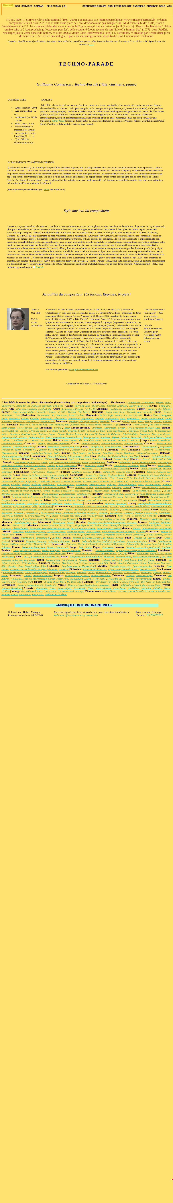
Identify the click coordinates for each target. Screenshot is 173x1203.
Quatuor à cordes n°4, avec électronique (72, 490)
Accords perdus (153, 484)
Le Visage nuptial (57, 430)
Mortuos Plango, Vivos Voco (156, 487)
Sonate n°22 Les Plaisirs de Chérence (136, 478)
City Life (122, 553)
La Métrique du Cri (161, 497)
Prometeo (139, 534)
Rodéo (57, 453)
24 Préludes (109, 537)
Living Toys (165, 405)
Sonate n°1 (91, 475)
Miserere (55, 478)
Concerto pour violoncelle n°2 (16, 581)
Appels (69, 509)
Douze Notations (10, 430)
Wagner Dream (102, 490)
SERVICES (26, 6)
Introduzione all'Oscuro (95, 569)
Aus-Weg (116, 487)
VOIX (169, 6)
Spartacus (121, 503)
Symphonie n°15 (61, 449)
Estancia (151, 471)
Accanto (114, 506)
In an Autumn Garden (80, 578)
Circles (25, 418)
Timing (42, 443)
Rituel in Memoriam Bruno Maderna (63, 437)
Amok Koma (130, 559)
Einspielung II (43, 537)
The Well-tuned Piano (32, 591)
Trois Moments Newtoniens (146, 556)
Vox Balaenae (95, 453)
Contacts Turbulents (11, 588)
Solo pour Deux (97, 484)
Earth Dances (8, 427)
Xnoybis (12, 566)
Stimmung (146, 572)
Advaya (47, 490)
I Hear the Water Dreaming (138, 578)
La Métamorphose (130, 509)
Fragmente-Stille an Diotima (118, 534)
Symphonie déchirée (82, 471)
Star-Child (108, 453)
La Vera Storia (156, 418)
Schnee (160, 402)
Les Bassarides (68, 493)
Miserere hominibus (71, 497)
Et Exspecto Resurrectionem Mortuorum (49, 528)
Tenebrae (17, 497)
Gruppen (71, 572)
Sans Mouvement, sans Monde (157, 528)
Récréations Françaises (33, 547)
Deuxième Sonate (76, 430)
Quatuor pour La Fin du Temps (57, 525)
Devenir (147, 459)
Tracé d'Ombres (77, 415)
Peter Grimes (70, 440)
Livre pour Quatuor (117, 430)
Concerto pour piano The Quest (49, 553)
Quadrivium (157, 518)
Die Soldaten (110, 591)
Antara (119, 415)
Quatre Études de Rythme (148, 525)
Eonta (53, 588)
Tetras (167, 588)
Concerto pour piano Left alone (48, 405)
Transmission (44, 415)
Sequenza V (74, 418)
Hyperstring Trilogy (103, 518)
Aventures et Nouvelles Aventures (80, 512)
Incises (35, 440)
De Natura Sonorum (36, 541)
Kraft (121, 515)
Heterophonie (155, 500)
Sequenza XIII (47, 421)
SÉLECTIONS (53, 6)
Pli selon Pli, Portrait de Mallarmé (103, 434)
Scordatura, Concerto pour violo (64, 446)
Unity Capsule (38, 471)
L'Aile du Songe (30, 563)
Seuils (27, 456)
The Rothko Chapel (109, 468)
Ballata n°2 (108, 471)
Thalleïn (5, 591)
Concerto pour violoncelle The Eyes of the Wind (34, 569)
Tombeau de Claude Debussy (87, 537)
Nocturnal (104, 585)
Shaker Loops (99, 405)
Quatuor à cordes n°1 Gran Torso (92, 506)
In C (26, 556)
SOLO (162, 6)
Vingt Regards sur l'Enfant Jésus (92, 525)
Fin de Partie (45, 506)
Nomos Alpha (65, 588)
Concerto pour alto (142, 566)
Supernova (148, 449)
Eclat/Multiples (130, 434)
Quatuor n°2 (154, 408)
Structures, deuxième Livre (23, 434)
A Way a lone (99, 578)
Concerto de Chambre (12, 515)
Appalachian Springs (41, 453)
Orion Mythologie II (151, 468)
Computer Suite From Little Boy (86, 556)
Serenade (105, 421)
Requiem (16, 459)
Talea (141, 484)
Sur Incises (46, 440)
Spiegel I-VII (97, 446)
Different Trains (108, 553)
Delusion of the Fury (137, 541)
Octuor (126, 487)
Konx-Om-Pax (32, 566)
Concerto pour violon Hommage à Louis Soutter (148, 493)
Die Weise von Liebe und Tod (156, 581)
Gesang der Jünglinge (36, 572)
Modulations (48, 484)
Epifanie (34, 418)
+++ (91, 44)
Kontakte (81, 572)
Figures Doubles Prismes (71, 434)
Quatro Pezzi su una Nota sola (155, 563)
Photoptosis (38, 594)
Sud (164, 556)
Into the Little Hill (133, 415)
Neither (124, 468)
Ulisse (86, 456)
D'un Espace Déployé (27, 408)
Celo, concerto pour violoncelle (65, 462)
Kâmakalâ (90, 465)
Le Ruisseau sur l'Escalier (88, 459)
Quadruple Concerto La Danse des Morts (61, 481)
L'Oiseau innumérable (21, 544)
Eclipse (130, 575)
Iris (24, 525)
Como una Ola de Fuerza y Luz (65, 534)
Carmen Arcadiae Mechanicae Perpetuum (92, 424)
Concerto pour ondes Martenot (92, 500)
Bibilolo (136, 528)
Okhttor (158, 421)
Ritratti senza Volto (101, 575)
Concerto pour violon (23, 412)
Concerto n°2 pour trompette (123, 500)
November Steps (144, 575)
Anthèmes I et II (21, 440)
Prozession (108, 547)
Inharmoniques (123, 556)
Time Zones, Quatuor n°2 (27, 462)
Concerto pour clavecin (25, 478)
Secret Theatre (140, 424)
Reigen (67, 427)
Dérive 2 (7, 440)
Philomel (166, 408)
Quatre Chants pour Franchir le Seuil (46, 487)
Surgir (126, 459)
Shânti (100, 465)
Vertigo (149, 421)
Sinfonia (99, 418)
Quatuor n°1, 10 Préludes (141, 402)
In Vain (89, 487)
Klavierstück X (131, 572)
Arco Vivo (134, 456)
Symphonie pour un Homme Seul (78, 566)
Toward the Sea (115, 578)
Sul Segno (154, 522)
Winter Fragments (76, 531)
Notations (105, 437)
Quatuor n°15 (79, 449)
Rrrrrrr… (78, 503)
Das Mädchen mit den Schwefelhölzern (33, 509)
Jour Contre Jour (65, 484)
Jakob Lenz (142, 553)
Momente (118, 572)
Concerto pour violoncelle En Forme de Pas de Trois (144, 591)
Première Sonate (38, 430)
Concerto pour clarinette (140, 412)
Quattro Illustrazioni (128, 563)
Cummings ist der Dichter (14, 437)
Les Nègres (114, 509)
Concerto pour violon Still (95, 563)
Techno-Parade (163, 449)
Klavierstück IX (104, 572)
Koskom (102, 456)
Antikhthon (134, 588)
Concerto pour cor (133, 443)
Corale (144, 418)
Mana (126, 421)
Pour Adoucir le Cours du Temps (118, 531)
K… (34, 522)
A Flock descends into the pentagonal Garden (33, 578)
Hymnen (157, 572)
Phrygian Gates (83, 405)
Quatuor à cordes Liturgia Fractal (143, 547)
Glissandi (19, 512)
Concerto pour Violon (139, 405)
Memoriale (136, 437)
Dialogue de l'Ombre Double (157, 437)
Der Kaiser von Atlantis (108, 581)
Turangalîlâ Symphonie (122, 525)
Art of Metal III (70, 559)
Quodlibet (56, 537)
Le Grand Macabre (34, 515)
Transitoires (82, 484)
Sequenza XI (32, 421)
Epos (32, 468)
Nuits (91, 588)
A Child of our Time (54, 581)
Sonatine (24, 430)
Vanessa (72, 412)
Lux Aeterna (116, 512)
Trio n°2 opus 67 (149, 446)
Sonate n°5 (51, 585)
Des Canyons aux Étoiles (83, 528)
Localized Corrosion (113, 497)
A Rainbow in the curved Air (45, 556)
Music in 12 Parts (31, 475)
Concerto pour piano (12, 443)
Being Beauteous (50, 493)
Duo (20, 566)
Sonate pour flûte (51, 550)
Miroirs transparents (11, 456)
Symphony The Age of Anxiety (84, 421)
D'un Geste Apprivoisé (58, 443)
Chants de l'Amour (127, 484)
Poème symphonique (51, 512)
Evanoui (145, 509)
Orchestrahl (45, 408)
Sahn (133, 421)
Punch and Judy (40, 424)
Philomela (49, 459)
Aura (127, 515)
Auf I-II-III (90, 408)
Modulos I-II (139, 537)
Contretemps (129, 408)
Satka (141, 421)
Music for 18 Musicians (87, 553)
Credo (167, 537)
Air (72, 506)
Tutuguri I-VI (156, 553)
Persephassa (119, 588)
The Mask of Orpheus (160, 424)
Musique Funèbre (12, 518)
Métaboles (124, 462)
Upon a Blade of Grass (77, 575)
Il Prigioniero (75, 456)
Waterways (62, 578)
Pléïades (157, 588)
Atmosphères (32, 512)
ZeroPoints (133, 465)
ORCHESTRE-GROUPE (94, 6)
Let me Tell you (23, 405)
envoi (46, 189)
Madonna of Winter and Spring (25, 490)
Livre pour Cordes (161, 434)
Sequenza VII (112, 418)
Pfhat (44, 566)
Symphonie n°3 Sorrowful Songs (154, 475)
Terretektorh (80, 588)
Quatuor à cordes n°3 (129, 440)
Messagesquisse (91, 437)
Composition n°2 (35, 585)
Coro (122, 418)
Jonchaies (146, 588)
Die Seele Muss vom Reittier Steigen (41, 497)
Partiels (26, 484)
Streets (70, 522)
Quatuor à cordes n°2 (146, 512)
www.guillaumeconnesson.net (83, 369)
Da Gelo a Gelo (148, 569)
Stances (38, 500)
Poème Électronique (88, 585)
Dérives (5, 484)
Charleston (61, 415)
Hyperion (145, 518)
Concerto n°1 (30, 449)
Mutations (109, 556)
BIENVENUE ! (155, 615)
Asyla (4, 408)
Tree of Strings (25, 427)
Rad (81, 547)
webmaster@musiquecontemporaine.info (76, 615)
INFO (17, 6)
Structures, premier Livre (141, 430)
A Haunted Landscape (147, 453)
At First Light (107, 415)
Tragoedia (25, 424)
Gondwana (18, 531)
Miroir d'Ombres (10, 468)
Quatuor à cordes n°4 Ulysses (145, 481)
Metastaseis (42, 588)
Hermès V (64, 569)
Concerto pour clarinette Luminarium (107, 522)
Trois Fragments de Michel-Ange (144, 427)
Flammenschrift (9, 453)
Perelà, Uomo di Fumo (93, 462)
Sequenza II (46, 418)
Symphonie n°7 (84, 493)
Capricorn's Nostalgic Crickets (16, 553)
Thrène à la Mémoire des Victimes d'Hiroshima (101, 544)
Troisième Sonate (47, 434)
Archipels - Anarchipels (105, 427)
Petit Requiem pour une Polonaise (91, 478)
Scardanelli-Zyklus (114, 493)
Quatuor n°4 (7, 405)
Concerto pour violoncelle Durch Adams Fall (106, 481)
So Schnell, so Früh (162, 459)
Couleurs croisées (104, 550)
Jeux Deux (120, 518)
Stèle (34, 506)
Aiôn (4, 566)
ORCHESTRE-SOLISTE (120, 6)
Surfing (58, 427)
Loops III (96, 497)
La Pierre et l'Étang (58, 468)
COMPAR (38, 6)
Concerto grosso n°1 (120, 566)
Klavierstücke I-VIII (13, 572)
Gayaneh (110, 503)
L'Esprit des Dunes (56, 531)
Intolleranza (42, 534)
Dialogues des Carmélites (26, 550)
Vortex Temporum (17, 487)
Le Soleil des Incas (161, 456)
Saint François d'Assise (108, 528)
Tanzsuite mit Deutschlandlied (135, 506)
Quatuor (56, 563)
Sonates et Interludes (160, 440)
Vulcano (83, 559)
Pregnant (6, 500)
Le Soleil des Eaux (96, 430)
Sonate (163, 509)
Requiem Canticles (42, 575)
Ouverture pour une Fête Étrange (90, 509)
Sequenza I (14, 418)
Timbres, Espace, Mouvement (61, 465)
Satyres (120, 537)
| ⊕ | (64, 6)
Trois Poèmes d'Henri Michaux (38, 518)
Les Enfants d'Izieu (117, 456)
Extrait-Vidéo (58, 120)
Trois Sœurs (120, 465)
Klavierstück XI (57, 572)
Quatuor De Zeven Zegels (112, 475)
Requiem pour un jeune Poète (16, 594)
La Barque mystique (35, 531)
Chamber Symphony (117, 405)
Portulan (140, 531)
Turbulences (59, 522)
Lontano (128, 512)
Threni (27, 575)
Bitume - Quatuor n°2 (57, 547)
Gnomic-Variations (125, 453)
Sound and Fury (22, 522)
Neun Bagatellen (113, 446)
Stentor (16, 525)
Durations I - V (90, 468)
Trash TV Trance (146, 559)
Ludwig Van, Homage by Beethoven (44, 503)
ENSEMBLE (139, 6)
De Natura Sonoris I (151, 544)
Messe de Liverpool (22, 493)
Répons (115, 437)
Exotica (68, 503)
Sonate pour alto (96, 449)
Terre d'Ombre (93, 531)
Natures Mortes (103, 487)
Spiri (71, 459)
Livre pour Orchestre (66, 518)
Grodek (122, 427)
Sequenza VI (87, 418)
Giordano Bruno (124, 471)
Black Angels (79, 453)
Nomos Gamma (103, 588)
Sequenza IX (133, 418)
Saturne (118, 459)
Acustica (20, 503)
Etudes (55, 515)
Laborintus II (60, 418)
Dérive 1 (125, 437)
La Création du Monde (59, 541)
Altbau (88, 547)
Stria (123, 449)
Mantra (167, 572)
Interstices (130, 497)
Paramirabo (139, 585)
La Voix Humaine (71, 550)
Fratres (5, 541)
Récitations (115, 408)
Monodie (79, 487)
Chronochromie (20, 528)
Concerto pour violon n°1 (55, 475)
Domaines (145, 434)
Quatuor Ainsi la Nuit (35, 465)
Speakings (116, 490)
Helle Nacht (37, 459)
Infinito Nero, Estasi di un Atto (123, 569)
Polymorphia (133, 544)
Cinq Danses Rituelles (64, 500)
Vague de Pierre (42, 544)
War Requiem (110, 440)
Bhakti (5, 490)
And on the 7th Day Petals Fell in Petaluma (103, 541)
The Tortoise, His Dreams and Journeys (64, 591)
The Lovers (84, 412)
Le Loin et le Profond (73, 408)
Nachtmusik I (27, 537)
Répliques (166, 522)
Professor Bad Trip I (112, 559)
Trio (36, 427)
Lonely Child (154, 585)
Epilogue (111, 484)
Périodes (15, 484)
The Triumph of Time (59, 424)
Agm (116, 424)
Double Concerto (90, 443)
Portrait (39, 267)
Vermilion (67, 563)
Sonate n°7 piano (131, 581)
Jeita (18, 415)
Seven (143, 465)
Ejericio (152, 537)
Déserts (72, 585)
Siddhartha (126, 585)
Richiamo (42, 468)
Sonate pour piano (115, 412)
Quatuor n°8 (45, 449)
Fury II (77, 563)
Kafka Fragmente (22, 506)
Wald (168, 402)
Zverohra (132, 522)
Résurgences (164, 465)
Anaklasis (72, 544)
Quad (45, 462)
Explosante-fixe (36, 437)
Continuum (165, 512)
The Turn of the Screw (90, 440)
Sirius (4, 575)
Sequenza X (19, 421)
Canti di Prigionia (57, 456)
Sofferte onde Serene (92, 534)
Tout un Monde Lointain (144, 462)
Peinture (5, 459)
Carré (91, 572)
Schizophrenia (53, 559)
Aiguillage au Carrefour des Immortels (136, 550)
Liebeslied (29, 534)
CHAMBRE (152, 6)
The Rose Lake (74, 581)
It (53, 415)
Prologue (36, 484)
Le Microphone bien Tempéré (147, 490)
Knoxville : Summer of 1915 (51, 412)
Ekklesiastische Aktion (56, 594)
